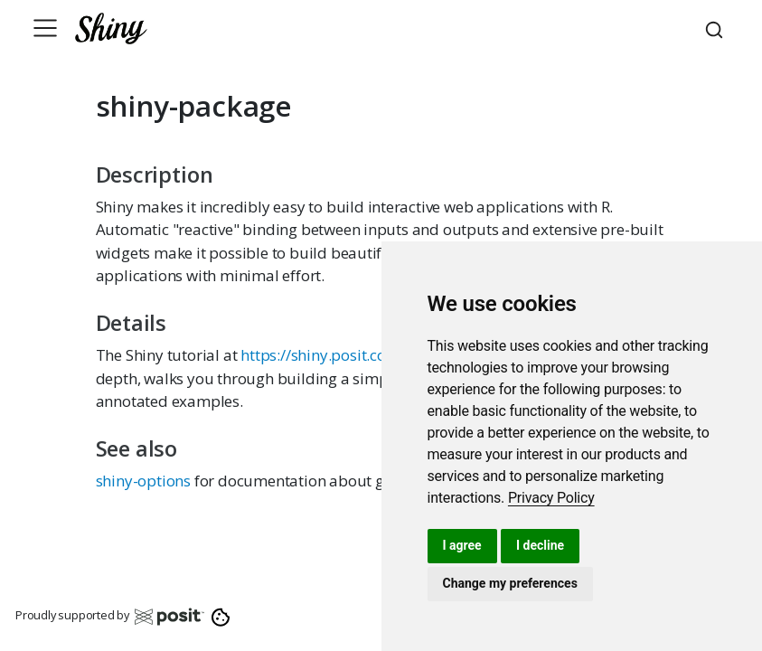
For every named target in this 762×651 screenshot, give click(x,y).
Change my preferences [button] (510, 583)
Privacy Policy (551, 497)
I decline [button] (540, 545)
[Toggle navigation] (45, 28)
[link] (551, 497)
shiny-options (143, 480)
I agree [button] (462, 545)
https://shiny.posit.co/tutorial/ (344, 354)
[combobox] (717, 28)
